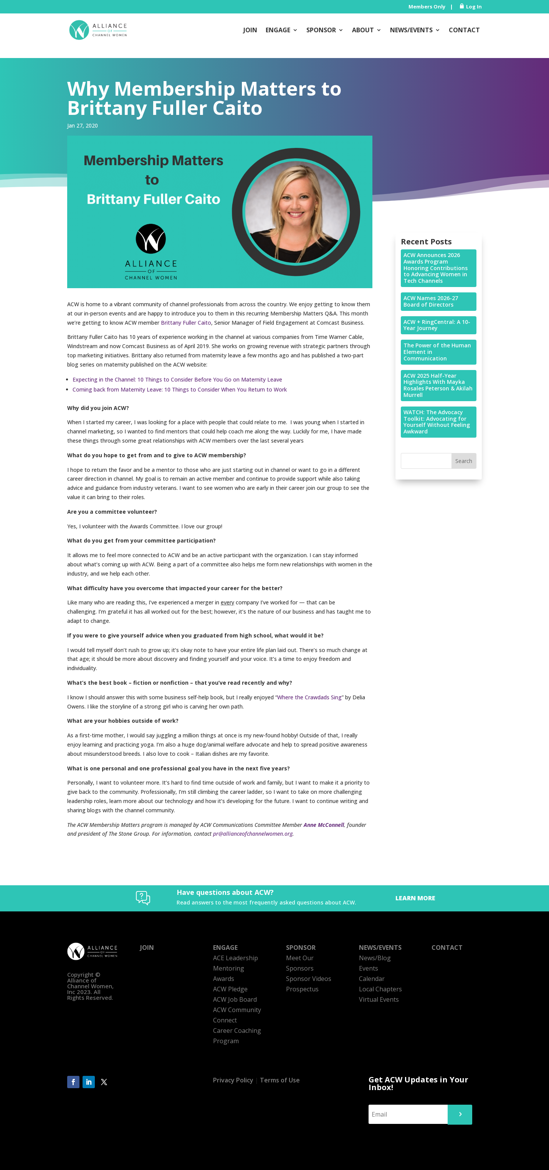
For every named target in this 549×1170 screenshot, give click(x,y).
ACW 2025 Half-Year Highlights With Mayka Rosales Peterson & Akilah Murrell (438, 385)
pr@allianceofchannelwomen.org (253, 833)
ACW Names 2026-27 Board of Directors (430, 301)
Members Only (426, 6)
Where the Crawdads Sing (309, 697)
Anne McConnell (324, 824)
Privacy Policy (233, 1080)
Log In (474, 6)
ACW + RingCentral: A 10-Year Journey (436, 325)
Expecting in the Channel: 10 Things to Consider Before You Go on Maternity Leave (177, 379)
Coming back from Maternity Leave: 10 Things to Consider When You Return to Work (180, 389)
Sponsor (321, 30)
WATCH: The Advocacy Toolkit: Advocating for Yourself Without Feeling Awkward (436, 421)
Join (250, 30)
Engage (278, 30)
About (363, 30)
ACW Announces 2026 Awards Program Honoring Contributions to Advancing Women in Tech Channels (435, 267)
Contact (464, 30)
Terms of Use (280, 1080)
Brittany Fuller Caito (186, 322)
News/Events (411, 30)
